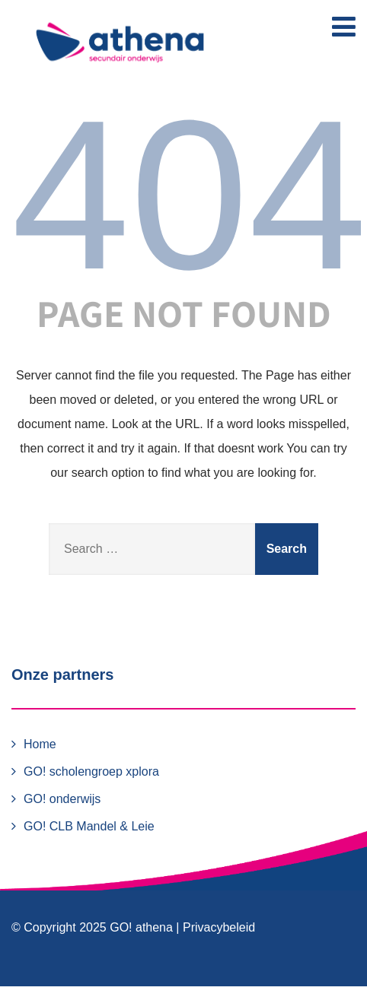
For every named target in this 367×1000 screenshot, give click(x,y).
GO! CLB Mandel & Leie (89, 826)
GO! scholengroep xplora (91, 771)
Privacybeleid (219, 927)
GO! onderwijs (62, 798)
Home (40, 744)
